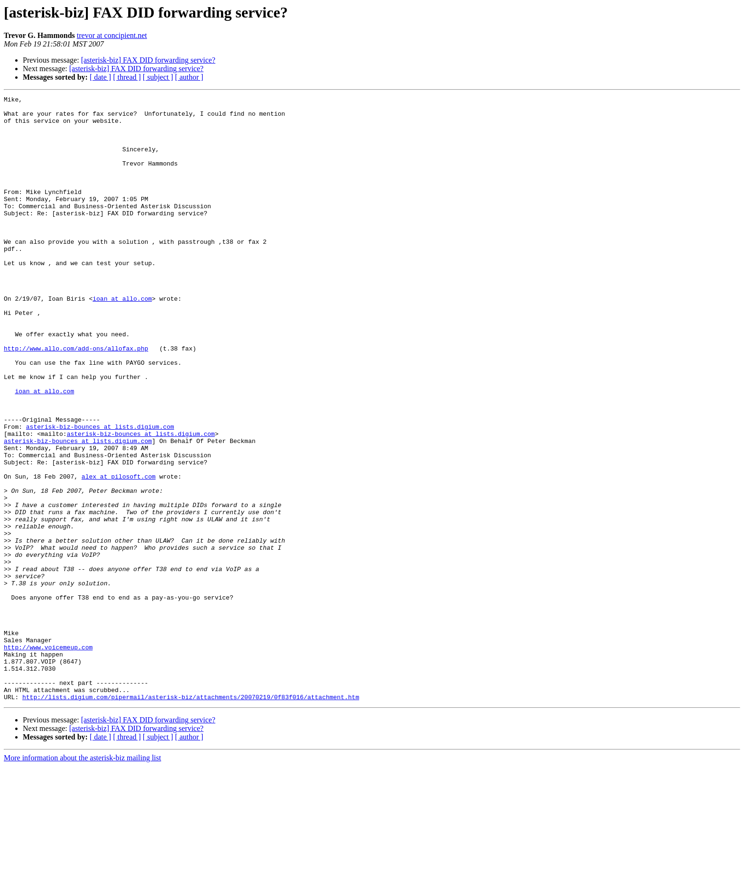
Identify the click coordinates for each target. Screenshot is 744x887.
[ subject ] (158, 77)
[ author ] (189, 77)
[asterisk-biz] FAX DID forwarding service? (148, 60)
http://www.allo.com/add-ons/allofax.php (76, 399)
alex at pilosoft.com (119, 553)
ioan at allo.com (122, 339)
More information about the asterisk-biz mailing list (82, 879)
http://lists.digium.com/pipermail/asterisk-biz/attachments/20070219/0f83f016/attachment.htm (190, 817)
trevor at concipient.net (112, 35)
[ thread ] (127, 77)
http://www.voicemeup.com (48, 758)
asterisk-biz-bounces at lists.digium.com (100, 493)
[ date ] (100, 77)
